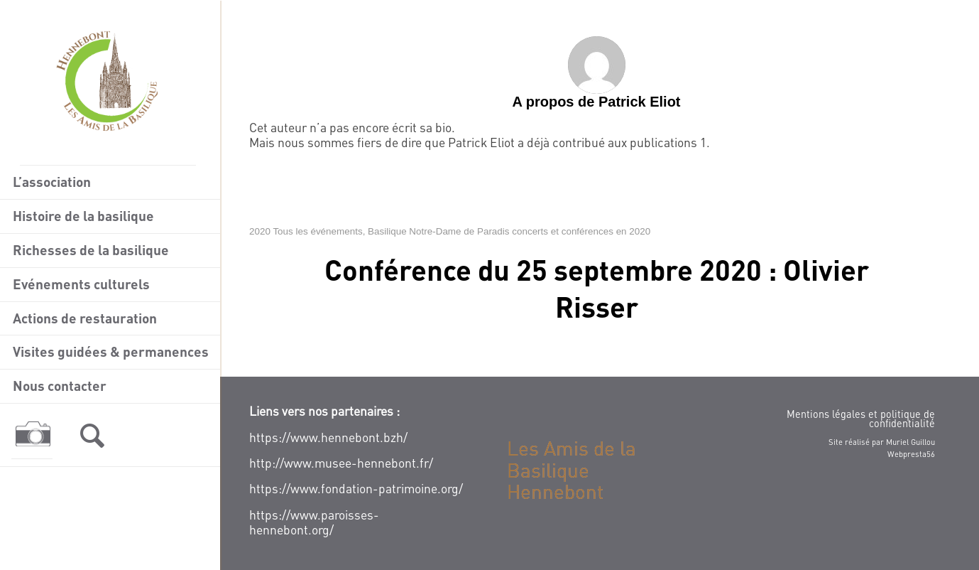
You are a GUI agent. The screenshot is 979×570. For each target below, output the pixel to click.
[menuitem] (110, 183)
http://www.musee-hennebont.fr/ (341, 462)
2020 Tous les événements (306, 231)
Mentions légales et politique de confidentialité (861, 418)
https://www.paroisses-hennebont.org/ (314, 522)
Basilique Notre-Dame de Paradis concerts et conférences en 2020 (509, 231)
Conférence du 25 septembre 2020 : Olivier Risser (596, 287)
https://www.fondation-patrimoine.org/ (356, 488)
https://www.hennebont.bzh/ (328, 437)
